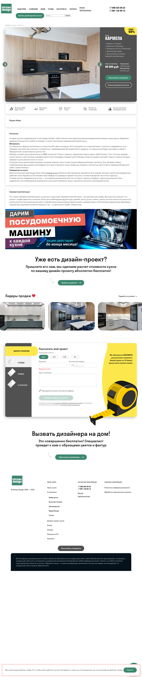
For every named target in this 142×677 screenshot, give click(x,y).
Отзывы (51, 9)
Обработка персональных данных (117, 492)
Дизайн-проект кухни (55, 521)
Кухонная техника (55, 502)
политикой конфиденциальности (70, 405)
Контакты (73, 9)
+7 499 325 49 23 (84, 487)
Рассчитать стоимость (71, 548)
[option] (52, 63)
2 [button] (49, 100)
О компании (33, 9)
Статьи (51, 515)
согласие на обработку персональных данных (68, 403)
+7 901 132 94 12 (117, 10)
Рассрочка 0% (61, 9)
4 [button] (56, 100)
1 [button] (46, 100)
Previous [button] (5, 64)
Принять (130, 670)
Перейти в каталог (127, 296)
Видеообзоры (54, 511)
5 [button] (59, 100)
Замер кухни (53, 497)
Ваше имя (42, 362)
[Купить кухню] (19, 480)
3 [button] (53, 100)
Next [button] (100, 64)
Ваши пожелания (45, 373)
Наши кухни (21, 9)
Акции (43, 9)
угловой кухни (51, 173)
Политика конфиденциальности (117, 488)
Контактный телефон (76, 362)
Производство (54, 506)
